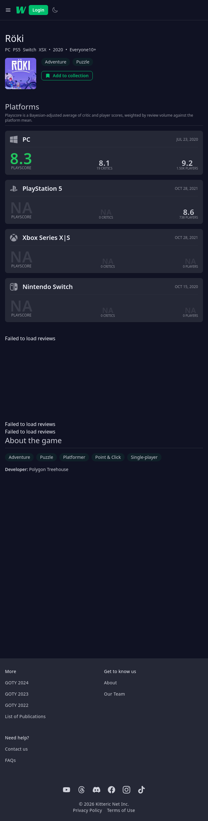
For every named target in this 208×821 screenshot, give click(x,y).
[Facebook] (111, 789)
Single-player (144, 457)
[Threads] (81, 789)
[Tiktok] (141, 789)
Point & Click (108, 457)
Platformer (74, 457)
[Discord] (96, 789)
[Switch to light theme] (55, 10)
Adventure (55, 62)
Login (38, 10)
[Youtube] (66, 789)
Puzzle (82, 62)
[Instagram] (126, 789)
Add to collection (67, 76)
